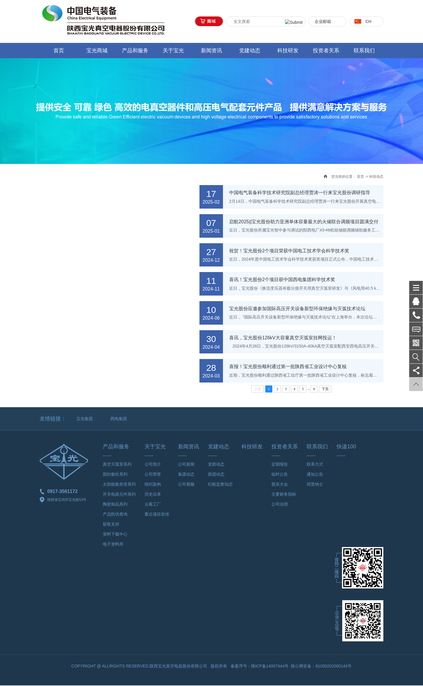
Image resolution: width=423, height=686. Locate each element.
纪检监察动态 (220, 484)
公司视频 (186, 484)
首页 (58, 50)
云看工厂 (153, 504)
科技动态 (376, 177)
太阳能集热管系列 (119, 484)
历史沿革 (153, 494)
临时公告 (279, 474)
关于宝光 (173, 50)
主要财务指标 (283, 494)
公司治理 (279, 504)
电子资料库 (113, 544)
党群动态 (216, 464)
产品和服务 (135, 50)
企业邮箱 (323, 21)
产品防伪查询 (115, 514)
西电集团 (118, 419)
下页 (325, 390)
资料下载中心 (115, 534)
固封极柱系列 (115, 474)
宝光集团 (84, 419)
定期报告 (279, 464)
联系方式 (315, 464)
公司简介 (153, 464)
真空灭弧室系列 (117, 464)
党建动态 (249, 50)
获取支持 (111, 524)
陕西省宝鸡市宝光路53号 (63, 501)
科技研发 (287, 50)
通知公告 (315, 474)
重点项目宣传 (157, 514)
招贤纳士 (315, 484)
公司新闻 (186, 464)
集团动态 (186, 474)
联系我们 (364, 50)
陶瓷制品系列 (115, 504)
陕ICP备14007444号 (270, 666)
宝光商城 (97, 50)
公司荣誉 (153, 474)
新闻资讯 (211, 50)
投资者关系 (326, 50)
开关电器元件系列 (119, 494)
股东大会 (279, 484)
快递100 (346, 447)
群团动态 (216, 474)
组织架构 (153, 484)
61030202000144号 (333, 666)
